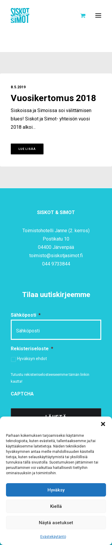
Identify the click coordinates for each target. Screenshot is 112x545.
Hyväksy (56, 490)
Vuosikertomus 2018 (53, 98)
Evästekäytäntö (53, 537)
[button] (103, 424)
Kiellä (56, 506)
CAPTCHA (22, 394)
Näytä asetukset (56, 522)
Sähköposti (26, 315)
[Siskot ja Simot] (20, 15)
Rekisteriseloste (32, 348)
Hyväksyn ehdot (32, 358)
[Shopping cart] (80, 15)
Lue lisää (27, 149)
